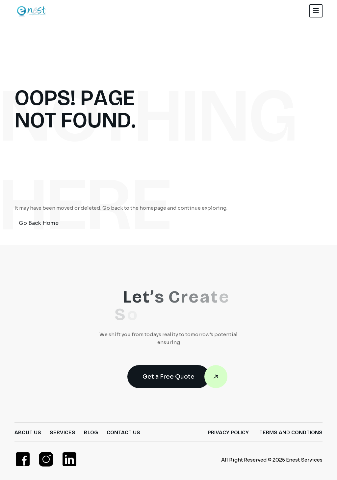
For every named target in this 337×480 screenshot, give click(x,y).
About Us (27, 432)
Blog (91, 432)
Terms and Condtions (291, 432)
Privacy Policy (228, 432)
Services (62, 432)
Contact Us (123, 432)
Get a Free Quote (176, 376)
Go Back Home (39, 223)
